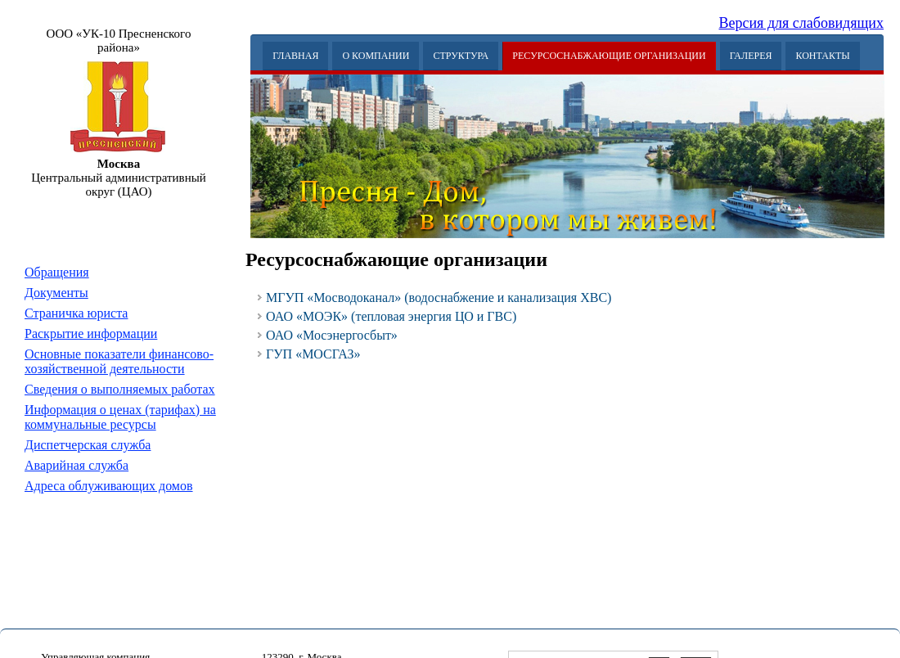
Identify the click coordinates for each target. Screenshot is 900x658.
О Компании (375, 55)
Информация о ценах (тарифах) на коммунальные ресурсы (120, 417)
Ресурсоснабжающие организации (608, 55)
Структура (460, 55)
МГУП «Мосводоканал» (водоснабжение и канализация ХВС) (438, 297)
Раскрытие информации (91, 333)
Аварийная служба (76, 465)
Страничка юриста (76, 313)
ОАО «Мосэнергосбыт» (332, 335)
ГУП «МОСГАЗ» (313, 354)
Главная (295, 55)
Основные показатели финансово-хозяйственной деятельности (119, 361)
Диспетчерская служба (88, 445)
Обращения (57, 272)
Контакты (822, 55)
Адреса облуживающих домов (109, 486)
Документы (56, 293)
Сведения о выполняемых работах (120, 389)
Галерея (751, 55)
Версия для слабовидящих (801, 23)
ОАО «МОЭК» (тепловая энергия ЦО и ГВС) (391, 316)
